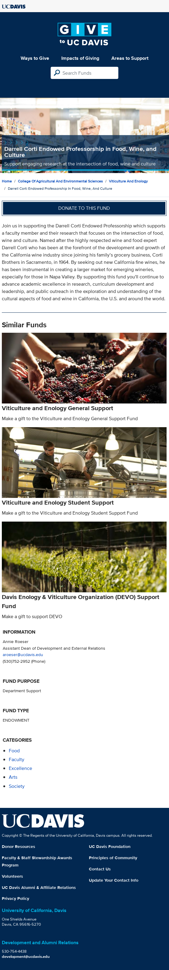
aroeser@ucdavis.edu (23, 654)
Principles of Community (113, 858)
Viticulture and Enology (128, 181)
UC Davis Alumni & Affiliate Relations (39, 887)
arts (13, 777)
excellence (20, 768)
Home (7, 181)
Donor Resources (18, 846)
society (17, 786)
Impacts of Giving (80, 58)
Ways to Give (35, 58)
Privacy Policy (15, 898)
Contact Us (100, 869)
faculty (16, 759)
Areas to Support (129, 58)
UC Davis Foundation (109, 846)
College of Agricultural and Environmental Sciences (60, 181)
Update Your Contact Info (113, 880)
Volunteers (12, 876)
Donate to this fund (84, 208)
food (14, 750)
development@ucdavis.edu (26, 956)
